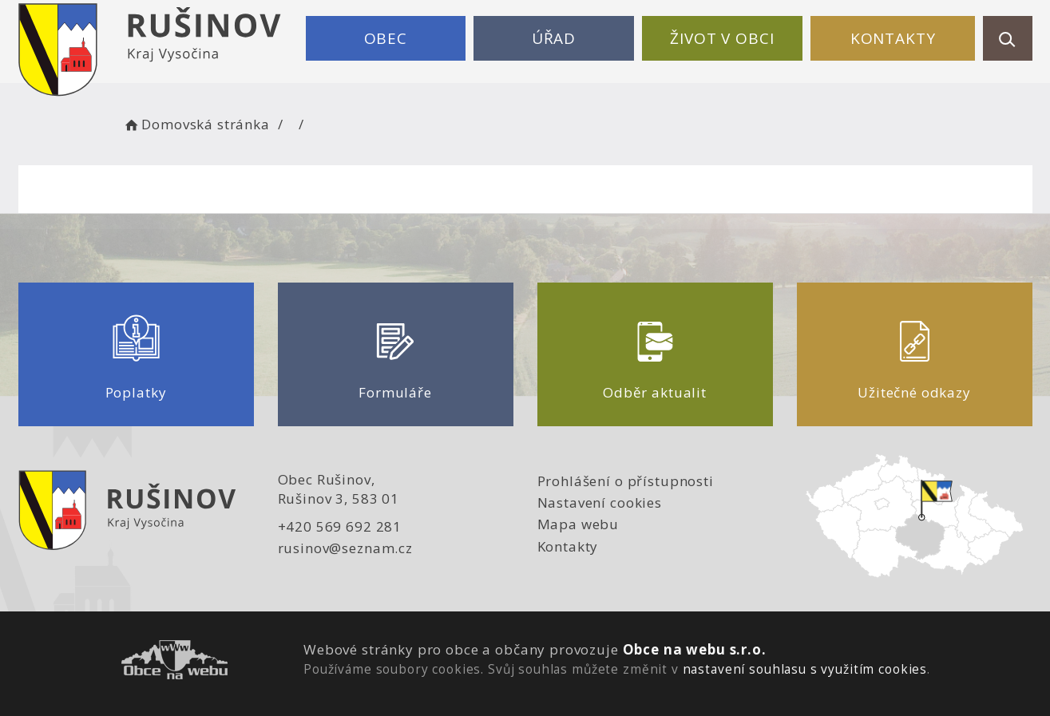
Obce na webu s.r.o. (695, 649)
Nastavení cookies (599, 502)
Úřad (554, 38)
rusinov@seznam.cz (345, 548)
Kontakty (893, 38)
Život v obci (722, 38)
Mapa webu (578, 524)
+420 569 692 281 (340, 526)
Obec (385, 38)
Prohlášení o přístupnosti (625, 481)
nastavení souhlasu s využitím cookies (805, 669)
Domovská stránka (196, 124)
